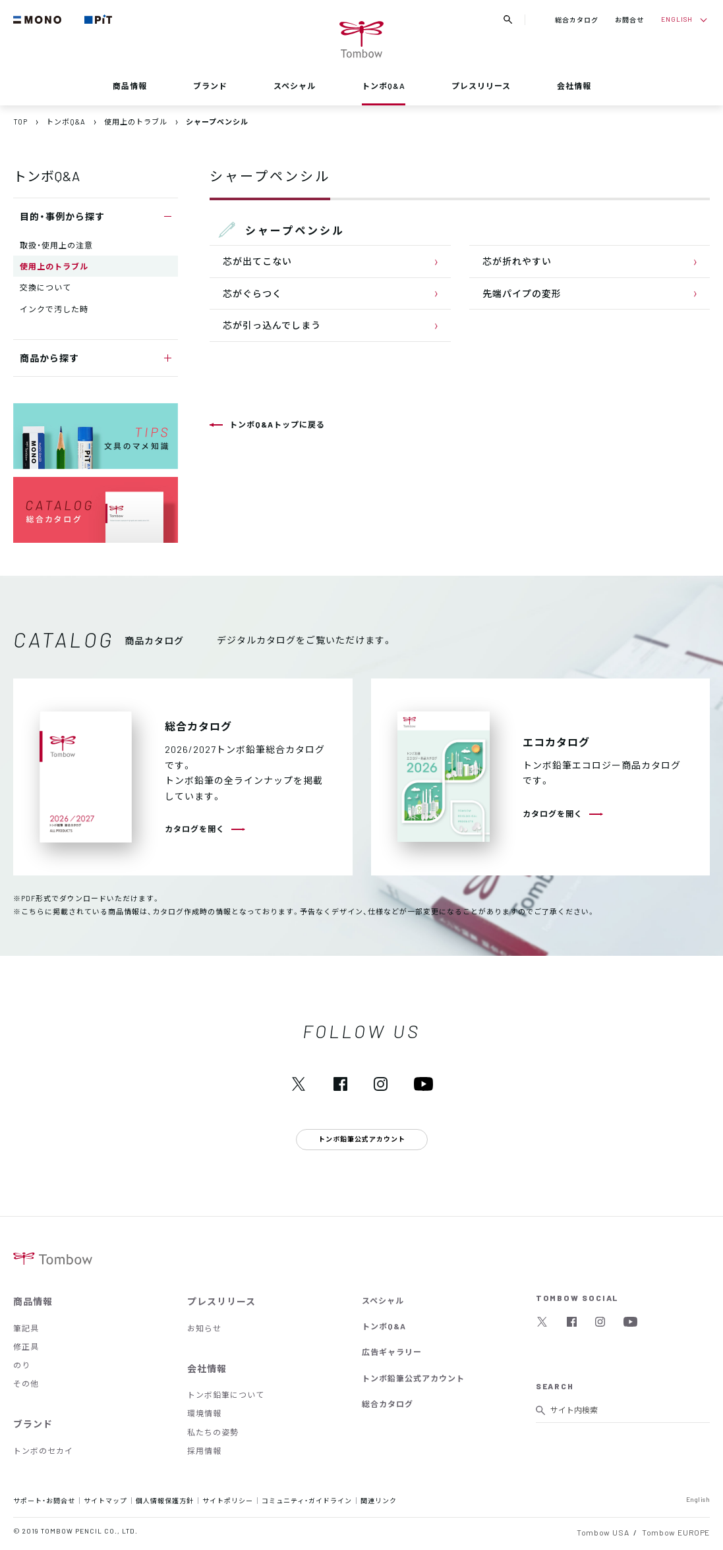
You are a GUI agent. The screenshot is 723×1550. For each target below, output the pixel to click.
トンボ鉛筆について (225, 1394)
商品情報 (130, 86)
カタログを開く (195, 829)
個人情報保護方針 (165, 1500)
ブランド (210, 86)
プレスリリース (481, 86)
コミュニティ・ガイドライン (307, 1500)
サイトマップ (105, 1500)
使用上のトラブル (54, 266)
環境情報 (204, 1413)
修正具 (26, 1346)
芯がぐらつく (252, 293)
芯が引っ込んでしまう (272, 324)
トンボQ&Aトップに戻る (277, 424)
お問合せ (629, 19)
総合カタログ (576, 19)
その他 (26, 1383)
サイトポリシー (227, 1500)
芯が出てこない (257, 260)
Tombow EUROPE (676, 1532)
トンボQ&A (383, 86)
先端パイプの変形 (522, 293)
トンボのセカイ (43, 1450)
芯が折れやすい (517, 260)
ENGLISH (677, 19)
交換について (45, 287)
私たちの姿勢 (213, 1432)
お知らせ (204, 1328)
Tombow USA (603, 1532)
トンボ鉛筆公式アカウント (413, 1378)
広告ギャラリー (392, 1352)
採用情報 (204, 1450)
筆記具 (26, 1328)
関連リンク (379, 1500)
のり (21, 1365)
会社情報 (574, 86)
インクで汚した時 (54, 309)
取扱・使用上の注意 (56, 245)
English (698, 1499)
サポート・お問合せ (44, 1500)
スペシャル (295, 86)
